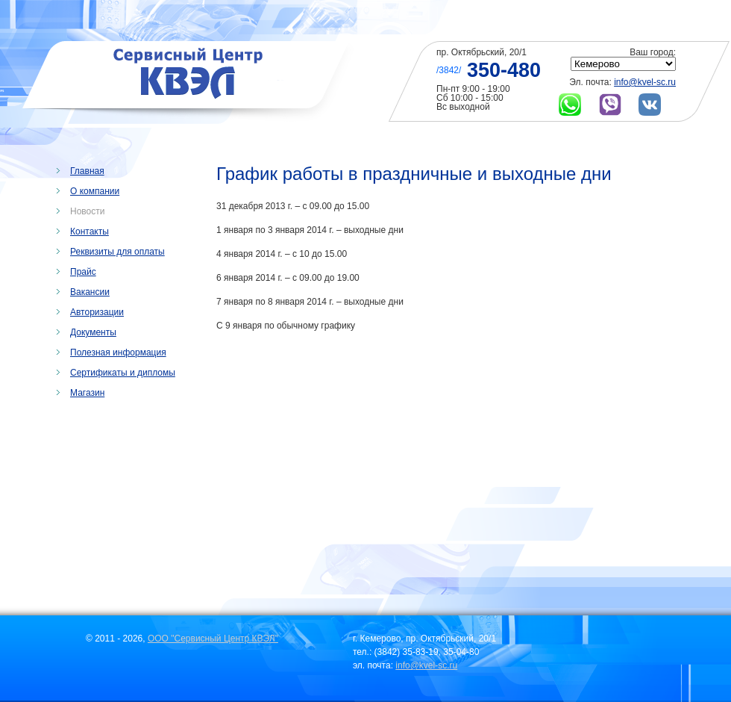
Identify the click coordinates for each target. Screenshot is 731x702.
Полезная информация (118, 352)
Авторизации (97, 312)
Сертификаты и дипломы (122, 372)
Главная (87, 171)
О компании (94, 191)
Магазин (87, 393)
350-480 (504, 70)
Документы (93, 332)
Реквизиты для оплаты (117, 251)
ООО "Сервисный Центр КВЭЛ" (213, 638)
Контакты (89, 231)
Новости (87, 211)
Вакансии (90, 292)
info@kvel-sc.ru (645, 82)
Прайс (83, 272)
